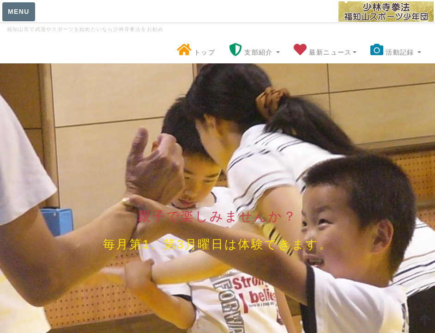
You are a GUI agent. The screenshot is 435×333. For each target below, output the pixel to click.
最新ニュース (325, 52)
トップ (196, 52)
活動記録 (395, 52)
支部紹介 (254, 52)
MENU (19, 11)
